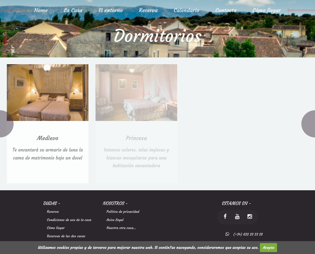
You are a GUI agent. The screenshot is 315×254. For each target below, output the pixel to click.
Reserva (53, 211)
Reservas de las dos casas (66, 236)
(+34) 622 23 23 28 (246, 234)
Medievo (47, 138)
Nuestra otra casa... (121, 228)
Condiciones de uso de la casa (69, 220)
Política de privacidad (122, 211)
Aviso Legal (114, 220)
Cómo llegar (56, 228)
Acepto (268, 247)
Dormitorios (157, 36)
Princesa (136, 138)
